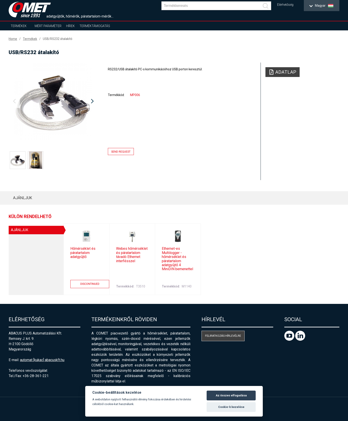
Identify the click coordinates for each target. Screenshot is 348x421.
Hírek (70, 26)
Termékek (19, 26)
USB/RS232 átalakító (57, 39)
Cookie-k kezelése (231, 407)
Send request (120, 151)
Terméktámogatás (94, 26)
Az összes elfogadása (231, 395)
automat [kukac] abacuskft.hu (42, 360)
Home (13, 39)
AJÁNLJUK (22, 197)
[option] (53, 101)
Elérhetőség (285, 5)
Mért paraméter (48, 26)
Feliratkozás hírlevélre (223, 335)
